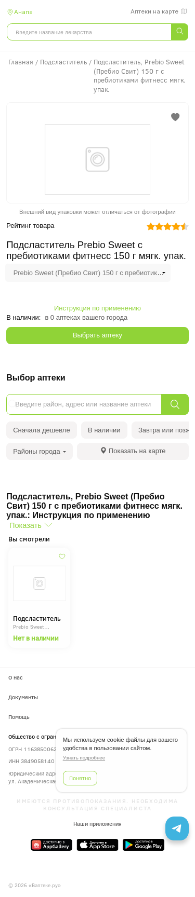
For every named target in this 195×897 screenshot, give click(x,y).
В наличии (104, 430)
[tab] (133, 451)
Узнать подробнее (84, 757)
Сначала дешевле (41, 430)
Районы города (39, 451)
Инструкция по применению (97, 308)
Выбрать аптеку (97, 335)
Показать (25, 525)
